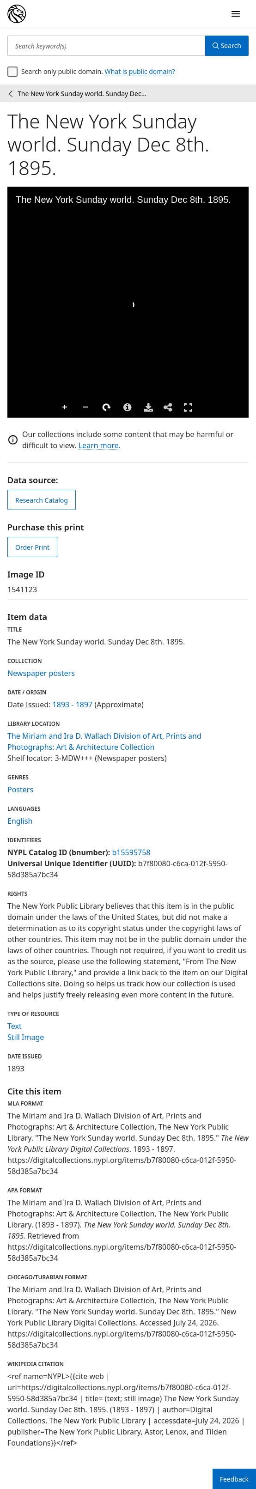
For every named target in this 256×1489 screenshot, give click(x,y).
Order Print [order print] (32, 547)
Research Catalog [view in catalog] (41, 500)
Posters (20, 789)
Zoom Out (37, 407)
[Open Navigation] (236, 14)
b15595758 (131, 852)
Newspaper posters (41, 673)
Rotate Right (58, 407)
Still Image (25, 1037)
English (19, 821)
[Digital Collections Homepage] (16, 14)
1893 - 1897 (73, 704)
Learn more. (100, 445)
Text (14, 1026)
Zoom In (17, 407)
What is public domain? (140, 71)
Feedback (234, 1479)
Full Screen (139, 407)
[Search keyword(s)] (106, 46)
